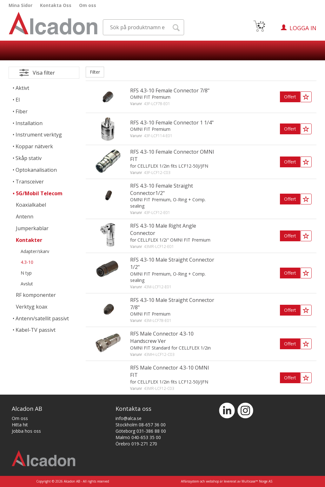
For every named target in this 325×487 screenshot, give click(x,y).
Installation (29, 123)
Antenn (24, 216)
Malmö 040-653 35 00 (138, 437)
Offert (290, 97)
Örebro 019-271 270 (136, 444)
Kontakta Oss (55, 5)
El (18, 99)
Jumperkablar (32, 228)
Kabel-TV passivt (36, 329)
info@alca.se (129, 418)
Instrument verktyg (39, 134)
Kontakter (29, 240)
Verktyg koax (31, 306)
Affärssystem (190, 481)
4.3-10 (27, 262)
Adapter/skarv (35, 251)
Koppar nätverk (34, 146)
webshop (212, 481)
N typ (26, 273)
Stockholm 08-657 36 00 (141, 425)
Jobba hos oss (26, 431)
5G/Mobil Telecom (39, 193)
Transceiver (30, 181)
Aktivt (22, 87)
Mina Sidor (20, 5)
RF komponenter (36, 294)
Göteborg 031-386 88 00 (141, 431)
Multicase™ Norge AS (257, 481)
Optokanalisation (36, 169)
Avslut (27, 284)
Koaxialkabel (31, 204)
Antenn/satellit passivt (42, 318)
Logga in (302, 28)
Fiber (22, 111)
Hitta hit (20, 425)
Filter (95, 72)
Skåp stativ (29, 158)
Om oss (87, 5)
